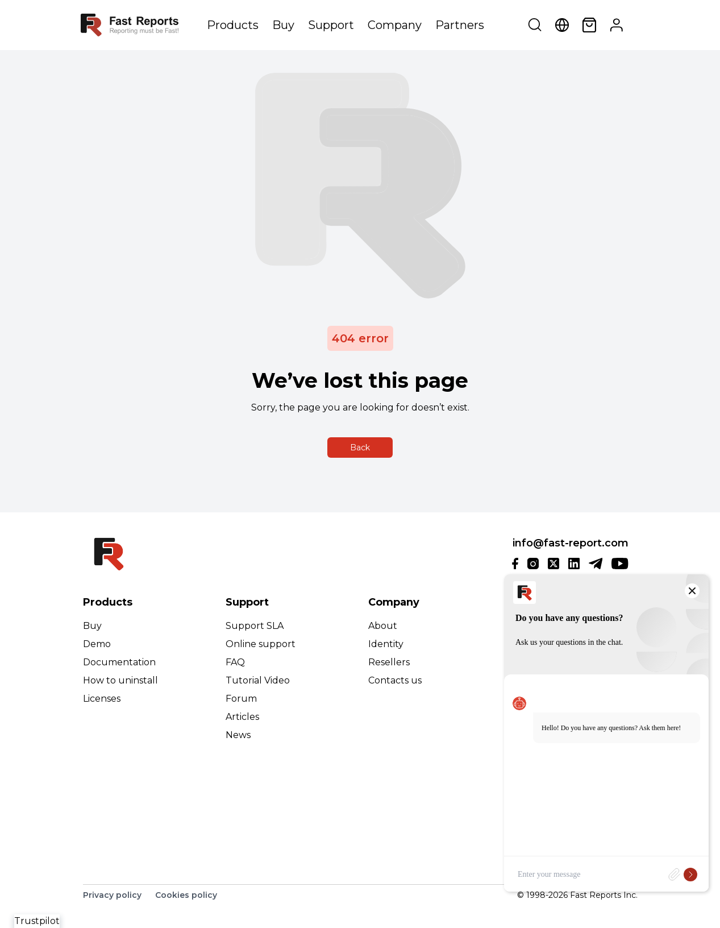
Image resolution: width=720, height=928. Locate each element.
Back (360, 447)
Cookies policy (186, 895)
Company (395, 25)
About (382, 625)
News (238, 735)
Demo (97, 644)
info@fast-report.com (571, 543)
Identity (385, 644)
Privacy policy (112, 895)
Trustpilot (37, 920)
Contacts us (395, 680)
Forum (241, 698)
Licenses (101, 698)
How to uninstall (120, 680)
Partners (459, 25)
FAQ (235, 662)
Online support (261, 644)
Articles (242, 716)
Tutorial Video (258, 680)
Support (331, 25)
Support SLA (255, 625)
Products (233, 25)
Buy (283, 25)
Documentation (119, 662)
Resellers (389, 662)
